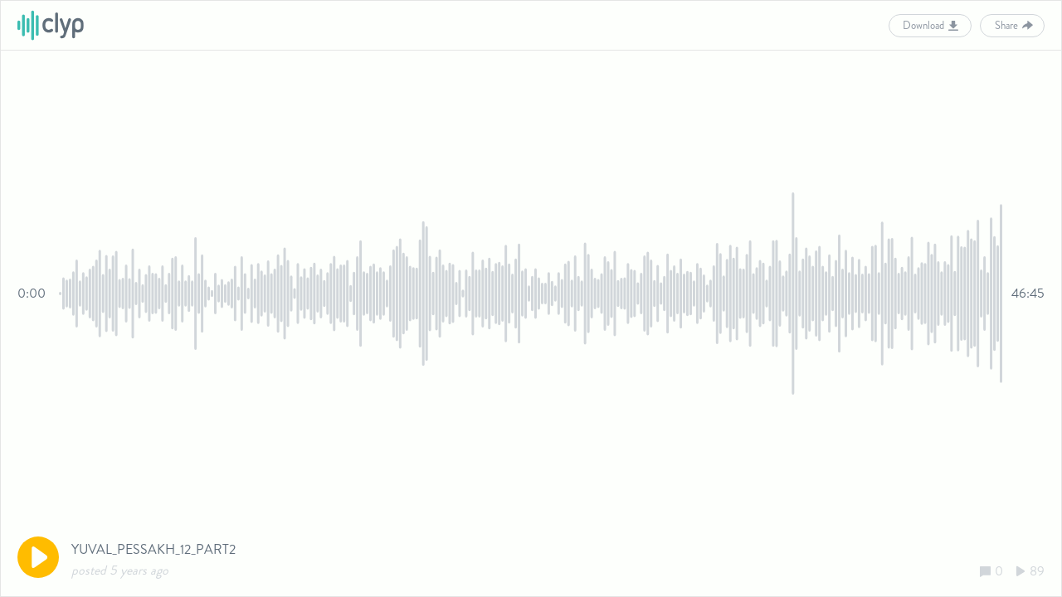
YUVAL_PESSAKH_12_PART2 (153, 549)
